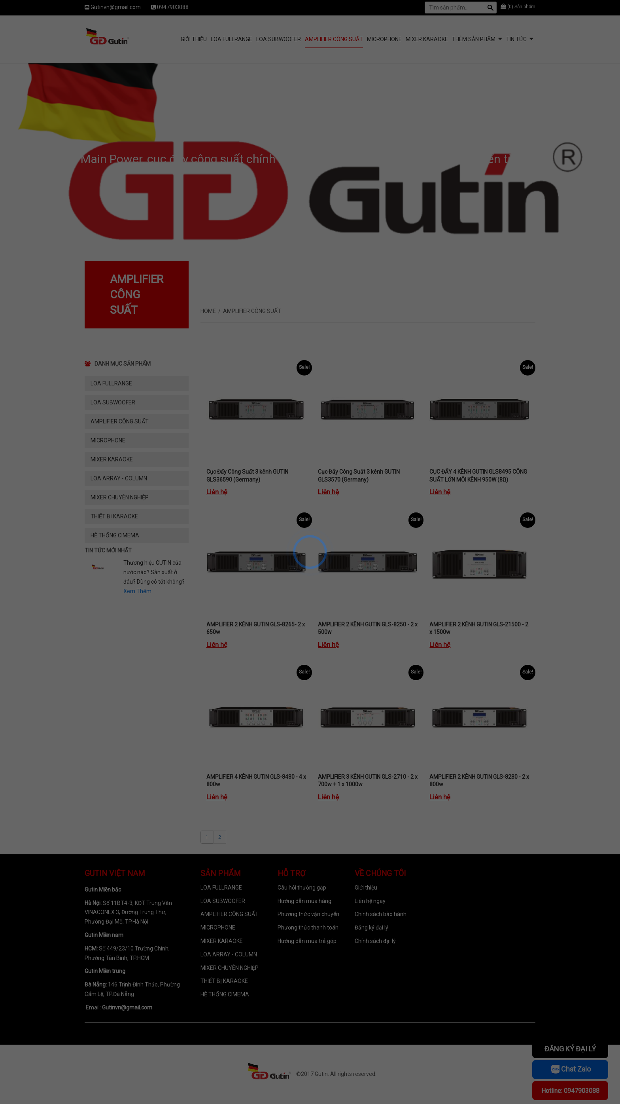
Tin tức (516, 39)
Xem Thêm (137, 591)
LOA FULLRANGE (231, 39)
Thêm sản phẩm (473, 39)
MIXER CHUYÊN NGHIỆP (120, 497)
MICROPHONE (384, 39)
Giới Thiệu (194, 39)
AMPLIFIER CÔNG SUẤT (334, 39)
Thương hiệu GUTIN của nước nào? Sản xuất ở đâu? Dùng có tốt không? (154, 572)
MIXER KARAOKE (427, 39)
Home (208, 311)
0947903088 (173, 7)
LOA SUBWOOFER (278, 39)
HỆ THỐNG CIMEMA (115, 535)
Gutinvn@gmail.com (116, 7)
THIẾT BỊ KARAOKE (114, 516)
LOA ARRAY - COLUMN (119, 478)
